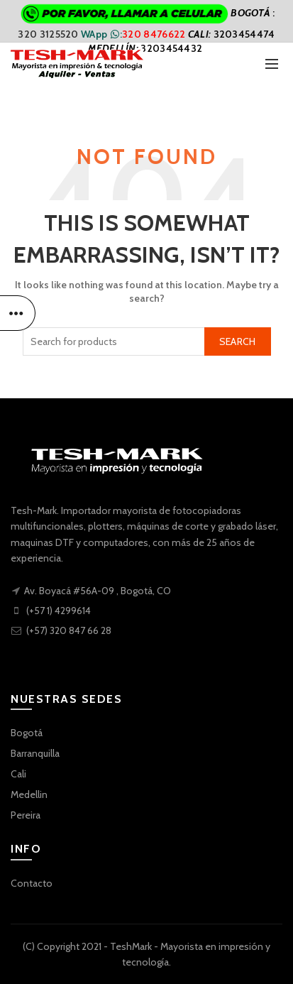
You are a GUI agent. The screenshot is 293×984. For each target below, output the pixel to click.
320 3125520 (49, 34)
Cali (18, 773)
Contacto (31, 883)
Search (237, 341)
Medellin (29, 794)
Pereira (25, 815)
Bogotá (27, 732)
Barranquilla (35, 753)
